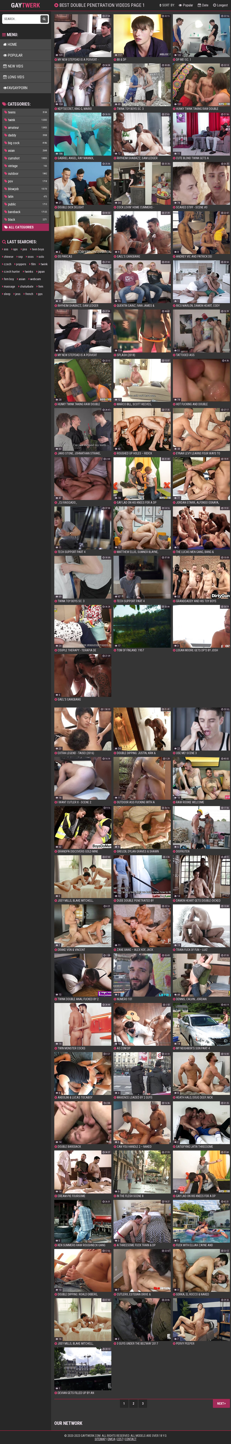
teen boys (37, 249)
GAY (25, 5)
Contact (130, 1439)
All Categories (19, 227)
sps (14, 249)
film (32, 264)
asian (21, 279)
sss (5, 249)
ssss (30, 257)
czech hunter (11, 272)
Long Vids (13, 77)
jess (17, 294)
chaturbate (25, 286)
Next (221, 1403)
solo (40, 257)
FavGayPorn (15, 88)
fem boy (8, 279)
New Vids (13, 66)
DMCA (111, 1439)
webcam (35, 279)
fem (40, 286)
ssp (20, 257)
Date (203, 5)
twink (43, 264)
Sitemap (100, 1439)
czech (6, 264)
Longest (220, 5)
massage (8, 286)
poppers (20, 264)
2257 (120, 1439)
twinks (28, 272)
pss (24, 249)
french (28, 294)
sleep (6, 294)
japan (40, 272)
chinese (7, 257)
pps (39, 294)
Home (10, 44)
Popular (186, 5)
